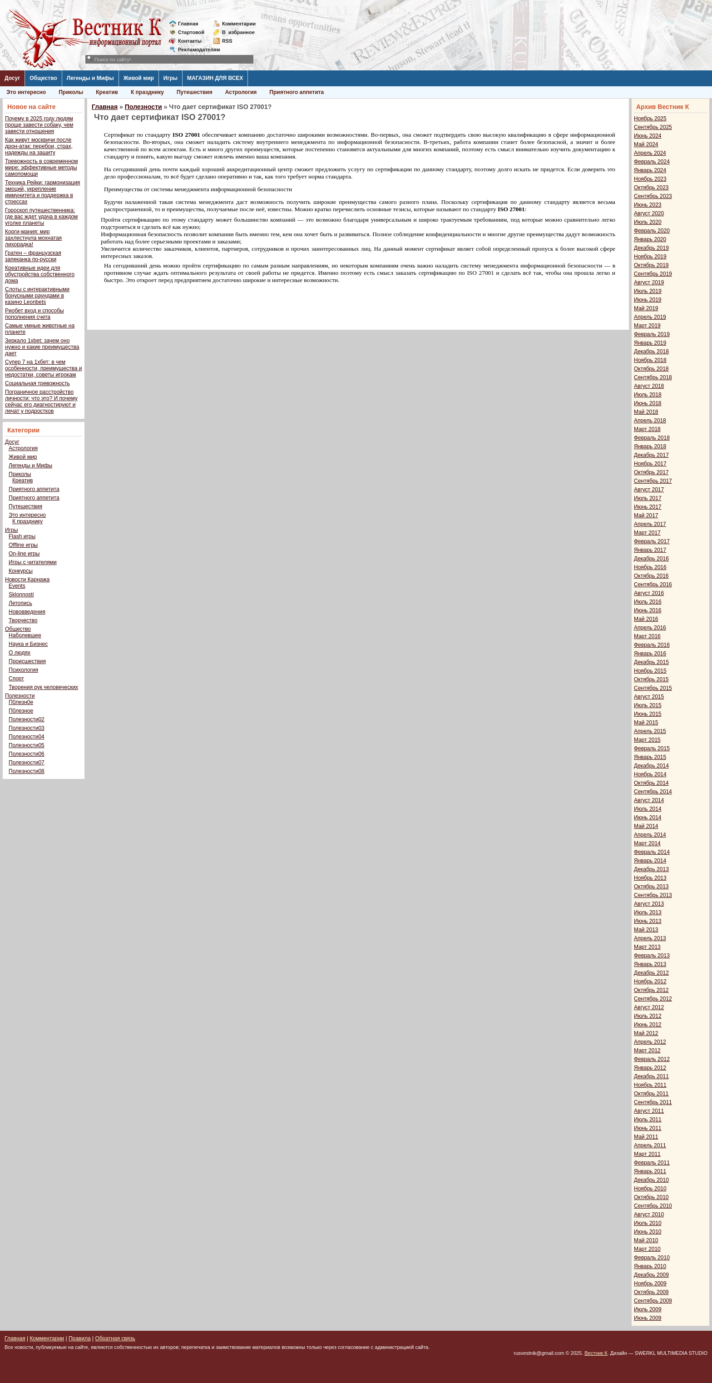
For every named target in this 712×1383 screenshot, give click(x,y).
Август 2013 (649, 904)
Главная (188, 23)
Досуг (12, 78)
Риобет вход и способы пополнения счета (34, 313)
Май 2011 (646, 1137)
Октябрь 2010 (651, 1197)
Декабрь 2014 (651, 766)
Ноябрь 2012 (650, 981)
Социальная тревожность (37, 383)
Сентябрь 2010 (653, 1206)
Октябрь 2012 (651, 990)
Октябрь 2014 (651, 783)
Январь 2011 (650, 1171)
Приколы (71, 92)
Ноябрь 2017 (650, 464)
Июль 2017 (648, 498)
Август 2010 (649, 1214)
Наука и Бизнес (28, 644)
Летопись (20, 603)
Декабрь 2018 (651, 351)
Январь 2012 (650, 1068)
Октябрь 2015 (651, 679)
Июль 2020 (648, 222)
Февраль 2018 (652, 438)
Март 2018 (647, 429)
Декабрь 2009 (651, 1275)
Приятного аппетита (296, 92)
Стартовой (191, 32)
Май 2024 (646, 144)
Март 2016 (647, 636)
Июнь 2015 (648, 714)
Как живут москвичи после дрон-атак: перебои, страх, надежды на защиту (39, 146)
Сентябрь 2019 (653, 274)
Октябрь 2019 (651, 265)
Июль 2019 (648, 291)
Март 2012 (647, 1050)
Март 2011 (647, 1154)
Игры (170, 78)
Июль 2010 (648, 1223)
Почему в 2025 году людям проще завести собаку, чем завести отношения (39, 124)
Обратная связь (115, 1338)
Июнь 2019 (648, 300)
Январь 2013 (650, 964)
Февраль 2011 (652, 1163)
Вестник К (596, 1353)
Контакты (190, 41)
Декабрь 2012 (651, 973)
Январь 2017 (650, 550)
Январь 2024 (650, 170)
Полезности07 (26, 762)
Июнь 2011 (648, 1128)
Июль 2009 (648, 1309)
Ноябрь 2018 (650, 360)
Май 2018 (646, 412)
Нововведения (27, 612)
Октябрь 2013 (651, 886)
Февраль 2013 (652, 955)
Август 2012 (649, 1007)
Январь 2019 (650, 343)
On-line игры (24, 553)
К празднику (147, 92)
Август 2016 (649, 593)
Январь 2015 (650, 757)
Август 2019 (649, 282)
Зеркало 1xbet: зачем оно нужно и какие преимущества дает (42, 347)
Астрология (241, 92)
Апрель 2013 (650, 938)
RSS (227, 41)
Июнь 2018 (648, 403)
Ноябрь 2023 (650, 179)
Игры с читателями (33, 562)
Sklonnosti (21, 594)
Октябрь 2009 (651, 1292)
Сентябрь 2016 (653, 584)
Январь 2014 (650, 861)
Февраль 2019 (652, 334)
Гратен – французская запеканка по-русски (33, 256)
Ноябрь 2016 (650, 567)
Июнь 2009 (648, 1318)
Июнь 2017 (648, 507)
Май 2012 (646, 1033)
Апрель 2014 (650, 835)
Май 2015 (646, 722)
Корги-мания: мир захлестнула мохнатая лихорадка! (33, 238)
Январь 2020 (650, 239)
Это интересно (26, 92)
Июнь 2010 (648, 1232)
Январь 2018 (650, 446)
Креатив (107, 92)
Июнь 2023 (648, 205)
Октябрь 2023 (651, 187)
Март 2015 (647, 740)
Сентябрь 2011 (653, 1102)
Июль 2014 (648, 809)
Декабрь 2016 (651, 558)
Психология (23, 670)
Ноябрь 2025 (650, 118)
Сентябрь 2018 (653, 377)
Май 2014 (646, 826)
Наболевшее (25, 635)
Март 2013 (647, 947)
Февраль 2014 (652, 852)
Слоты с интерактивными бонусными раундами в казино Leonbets (37, 295)
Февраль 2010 (652, 1257)
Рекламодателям (195, 49)
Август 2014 (649, 800)
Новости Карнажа (27, 579)
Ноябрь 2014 (650, 774)
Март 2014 (647, 843)
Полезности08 (26, 771)
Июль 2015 (648, 705)
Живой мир (139, 78)
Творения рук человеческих (43, 687)
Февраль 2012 (652, 1059)
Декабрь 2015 (651, 662)
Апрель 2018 (650, 420)
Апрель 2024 (650, 153)
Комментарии (239, 23)
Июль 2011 (648, 1119)
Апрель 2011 (650, 1145)
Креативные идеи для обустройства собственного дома (39, 274)
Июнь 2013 (648, 921)
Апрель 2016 (650, 628)
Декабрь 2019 (651, 248)
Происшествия (27, 661)
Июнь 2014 (648, 817)
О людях (19, 652)
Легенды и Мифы (90, 78)
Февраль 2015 (652, 748)
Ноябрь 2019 (650, 256)
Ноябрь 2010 (650, 1188)
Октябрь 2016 (651, 576)
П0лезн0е (21, 702)
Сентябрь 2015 (653, 688)
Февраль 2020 (652, 231)
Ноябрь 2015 (650, 671)
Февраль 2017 (652, 541)
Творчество (23, 620)
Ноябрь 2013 (650, 878)
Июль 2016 (648, 602)
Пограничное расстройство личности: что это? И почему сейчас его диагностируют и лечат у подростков (41, 401)
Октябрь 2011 (651, 1094)
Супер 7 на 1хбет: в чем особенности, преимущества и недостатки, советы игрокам (43, 368)
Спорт (16, 678)
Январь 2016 (650, 653)
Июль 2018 (648, 395)
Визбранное (238, 32)
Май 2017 (646, 515)
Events (17, 586)
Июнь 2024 (648, 136)
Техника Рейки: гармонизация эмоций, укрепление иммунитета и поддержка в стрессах (42, 192)
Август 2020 (649, 213)
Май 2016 (646, 619)
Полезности (20, 696)
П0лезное (21, 711)
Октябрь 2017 (651, 472)
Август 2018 (649, 386)
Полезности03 (26, 728)
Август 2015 (649, 697)
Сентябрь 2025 (653, 127)
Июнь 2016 (648, 610)
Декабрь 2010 (651, 1180)
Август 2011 (649, 1111)
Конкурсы (21, 571)
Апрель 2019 (650, 317)
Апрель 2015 (650, 731)
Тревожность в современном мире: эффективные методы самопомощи (41, 167)
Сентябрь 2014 (653, 791)
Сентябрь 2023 (653, 196)
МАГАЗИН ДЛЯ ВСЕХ (215, 78)
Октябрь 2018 (651, 369)
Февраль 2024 (652, 162)
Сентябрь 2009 (653, 1301)
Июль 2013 (648, 912)
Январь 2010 (650, 1266)
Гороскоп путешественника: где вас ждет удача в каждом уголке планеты (41, 216)
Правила (80, 1338)
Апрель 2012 (650, 1042)
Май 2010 (646, 1240)
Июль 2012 (648, 1016)
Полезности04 (26, 737)
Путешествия (195, 92)
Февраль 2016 (652, 645)
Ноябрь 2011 (650, 1085)
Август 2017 (649, 489)
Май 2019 (646, 308)
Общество (43, 78)
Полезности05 (26, 745)
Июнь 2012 (648, 1024)
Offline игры (23, 545)
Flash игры (22, 536)
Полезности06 (26, 754)
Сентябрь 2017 (653, 481)
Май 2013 (646, 930)
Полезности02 (26, 719)
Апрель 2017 (650, 524)
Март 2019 (647, 325)
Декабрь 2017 (651, 455)
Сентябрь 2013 (653, 895)
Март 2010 (647, 1249)
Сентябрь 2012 (653, 999)
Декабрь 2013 (651, 869)
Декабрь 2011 (651, 1076)
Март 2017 (647, 533)
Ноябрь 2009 (650, 1283)
